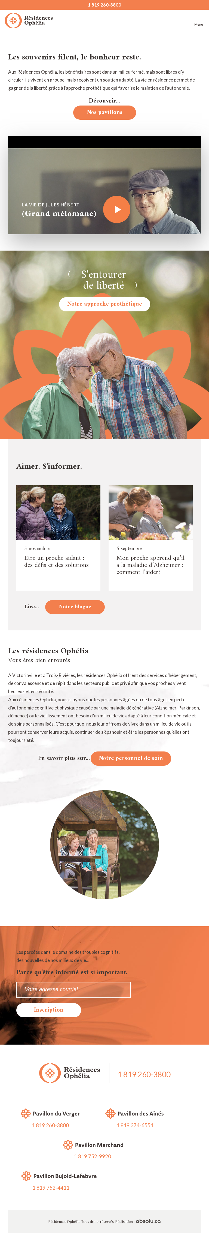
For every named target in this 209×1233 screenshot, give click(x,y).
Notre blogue (75, 607)
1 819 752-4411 (50, 1187)
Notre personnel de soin (131, 758)
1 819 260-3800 (104, 5)
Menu (198, 19)
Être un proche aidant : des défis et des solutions (56, 561)
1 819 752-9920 (92, 1156)
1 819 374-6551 (134, 1125)
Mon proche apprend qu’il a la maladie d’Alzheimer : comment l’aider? (150, 565)
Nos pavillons (104, 112)
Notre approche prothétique (104, 304)
